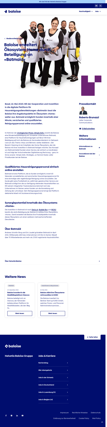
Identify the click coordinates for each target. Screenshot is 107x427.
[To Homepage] (14, 11)
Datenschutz (96, 412)
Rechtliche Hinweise (80, 412)
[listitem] (90, 147)
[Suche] (100, 5)
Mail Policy (96, 418)
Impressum (64, 412)
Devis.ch (35, 209)
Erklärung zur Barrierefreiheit (64, 418)
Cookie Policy (84, 418)
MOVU (53, 209)
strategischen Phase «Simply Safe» (30, 133)
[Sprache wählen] (96, 5)
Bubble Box (43, 209)
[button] (53, 261)
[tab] (86, 11)
